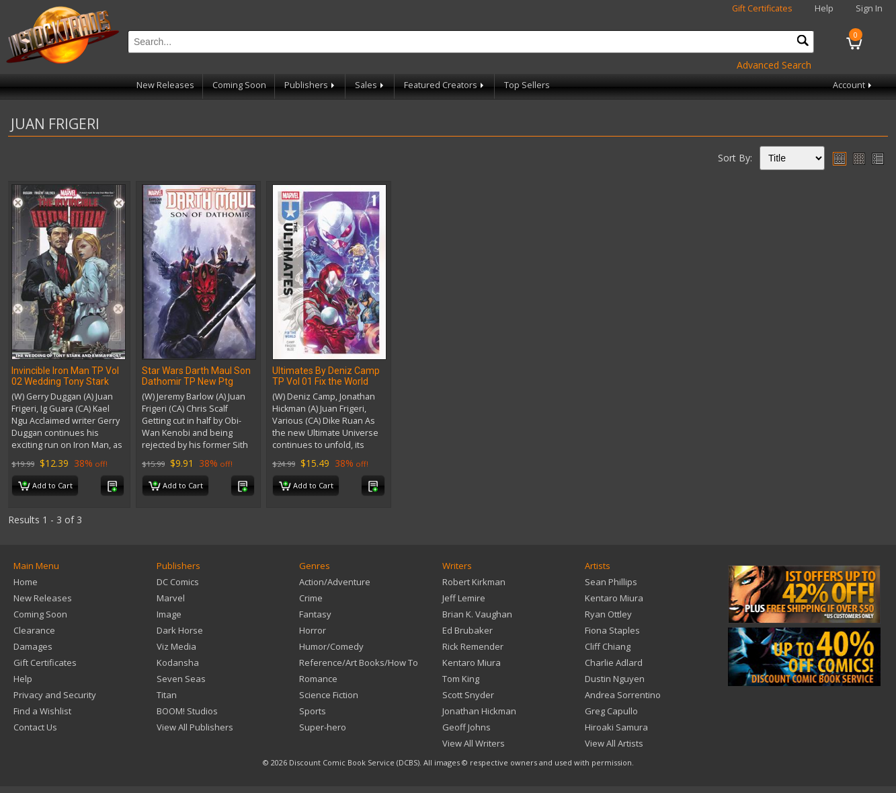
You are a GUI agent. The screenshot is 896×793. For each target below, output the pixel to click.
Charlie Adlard (614, 662)
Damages (32, 646)
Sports (312, 711)
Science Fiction (328, 695)
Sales (370, 85)
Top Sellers (527, 85)
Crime (311, 598)
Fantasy (315, 614)
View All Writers (473, 743)
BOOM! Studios (187, 711)
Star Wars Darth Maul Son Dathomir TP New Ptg (196, 376)
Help (824, 8)
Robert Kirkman (473, 582)
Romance (318, 679)
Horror (312, 630)
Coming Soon (239, 85)
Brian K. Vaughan (477, 614)
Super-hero (322, 727)
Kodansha (178, 662)
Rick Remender (472, 646)
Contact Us (35, 727)
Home (25, 582)
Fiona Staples (612, 630)
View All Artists (614, 743)
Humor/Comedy (331, 646)
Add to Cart (45, 486)
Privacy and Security (54, 695)
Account (853, 85)
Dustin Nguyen (615, 679)
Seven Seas (181, 679)
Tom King (460, 679)
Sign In (869, 8)
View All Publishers (195, 727)
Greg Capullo (611, 711)
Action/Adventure (334, 582)
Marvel (171, 598)
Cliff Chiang (607, 646)
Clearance (34, 630)
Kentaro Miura (471, 662)
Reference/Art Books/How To (358, 662)
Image (169, 614)
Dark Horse (180, 630)
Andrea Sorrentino (623, 695)
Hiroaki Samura (616, 727)
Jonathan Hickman (479, 711)
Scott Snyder (468, 695)
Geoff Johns (466, 727)
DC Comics (178, 582)
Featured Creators (445, 85)
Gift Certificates (762, 8)
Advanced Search (774, 65)
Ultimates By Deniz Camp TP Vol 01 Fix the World (326, 376)
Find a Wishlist (42, 711)
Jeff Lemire (463, 598)
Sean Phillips (611, 582)
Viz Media (176, 646)
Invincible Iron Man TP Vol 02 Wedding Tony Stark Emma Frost (65, 381)
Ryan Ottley (608, 614)
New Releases (165, 85)
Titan (167, 695)
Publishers (310, 85)
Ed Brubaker (467, 630)
